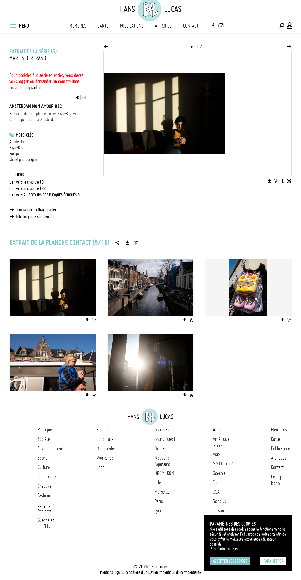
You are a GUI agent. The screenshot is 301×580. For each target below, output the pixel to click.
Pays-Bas (16, 147)
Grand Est (163, 430)
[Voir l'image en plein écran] (289, 181)
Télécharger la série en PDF (35, 216)
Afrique (219, 430)
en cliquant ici (31, 87)
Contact (190, 26)
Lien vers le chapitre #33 (27, 188)
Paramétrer (273, 561)
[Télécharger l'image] (269, 181)
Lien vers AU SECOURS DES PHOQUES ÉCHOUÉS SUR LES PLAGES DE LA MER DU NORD (47, 195)
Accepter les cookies (230, 561)
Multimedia (105, 448)
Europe (14, 153)
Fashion (44, 495)
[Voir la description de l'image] (282, 181)
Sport (42, 458)
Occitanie (162, 448)
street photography (23, 159)
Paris (159, 501)
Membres (77, 26)
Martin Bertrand (27, 58)
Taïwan (218, 511)
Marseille (162, 492)
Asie (216, 454)
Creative (45, 486)
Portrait (103, 430)
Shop (100, 467)
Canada (218, 482)
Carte (103, 26)
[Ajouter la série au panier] (135, 242)
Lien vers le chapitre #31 (27, 182)
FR (77, 97)
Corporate (104, 439)
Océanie (219, 473)
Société (44, 439)
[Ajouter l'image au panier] (276, 181)
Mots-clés (24, 135)
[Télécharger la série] (127, 242)
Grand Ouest (165, 439)
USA (216, 492)
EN (84, 97)
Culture (44, 467)
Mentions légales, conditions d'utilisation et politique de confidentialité (150, 572)
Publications (131, 26)
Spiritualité (47, 477)
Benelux (219, 501)
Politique (45, 430)
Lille (158, 482)
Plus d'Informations (224, 549)
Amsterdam (17, 141)
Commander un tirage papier (36, 209)
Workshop (105, 458)
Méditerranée (224, 464)
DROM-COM (164, 473)
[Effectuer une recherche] (281, 26)
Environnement (50, 448)
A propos (163, 26)
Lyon (158, 511)
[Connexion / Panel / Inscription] (290, 26)
